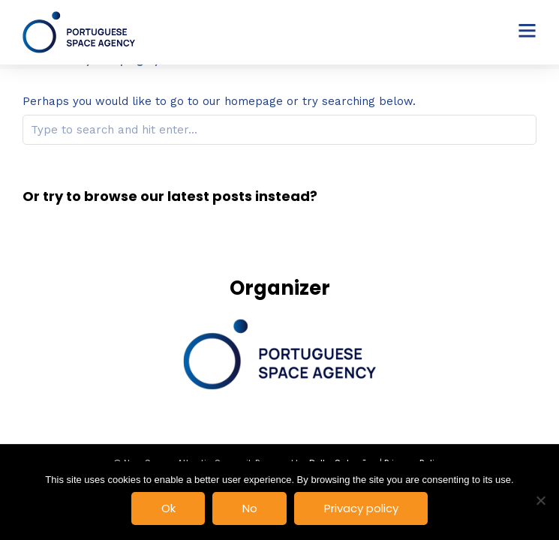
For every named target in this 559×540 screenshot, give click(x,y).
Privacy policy (361, 508)
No (249, 508)
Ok (168, 508)
